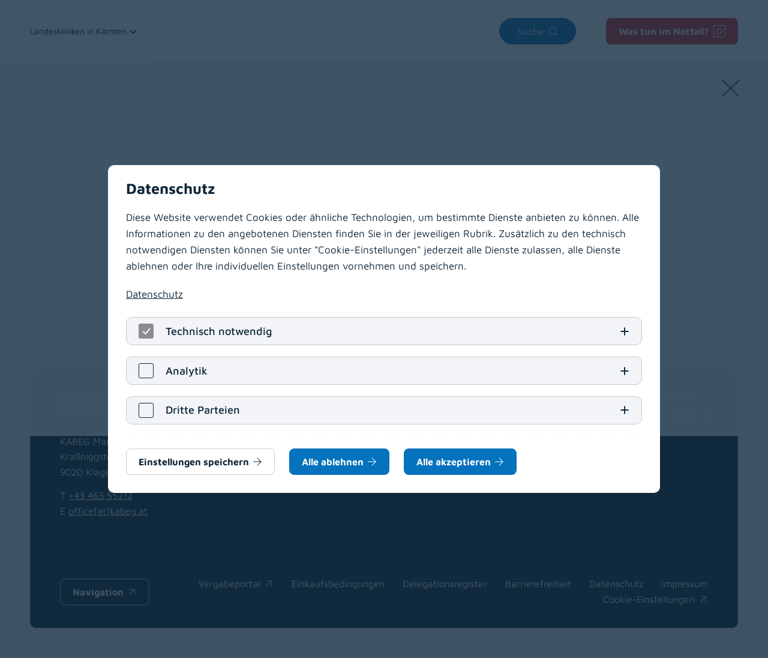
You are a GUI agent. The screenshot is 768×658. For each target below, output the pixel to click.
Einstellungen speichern (194, 462)
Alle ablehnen (333, 462)
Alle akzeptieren (453, 462)
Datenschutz (154, 294)
